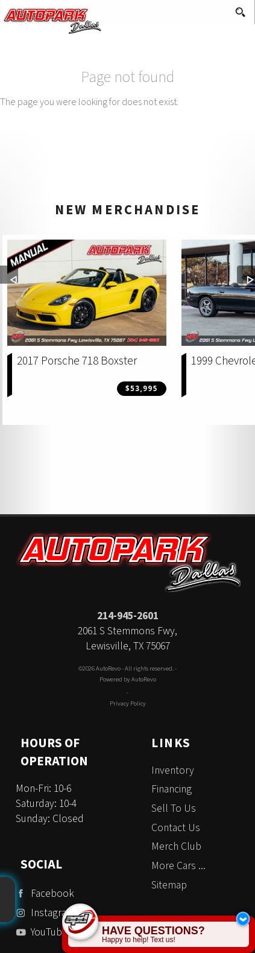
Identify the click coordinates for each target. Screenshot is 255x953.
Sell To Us (173, 808)
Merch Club (176, 846)
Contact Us (175, 827)
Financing (171, 789)
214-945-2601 (128, 615)
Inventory (172, 770)
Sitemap (169, 885)
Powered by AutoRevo (127, 679)
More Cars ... (178, 865)
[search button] (240, 9)
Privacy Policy (128, 703)
